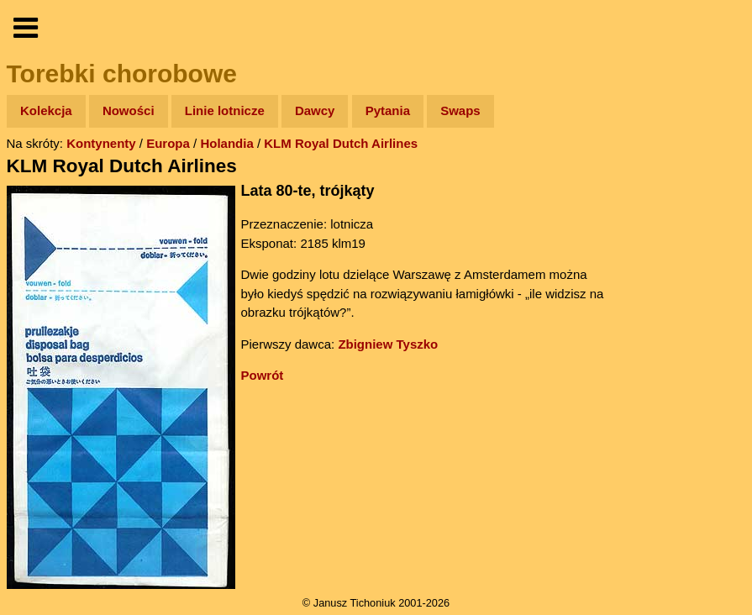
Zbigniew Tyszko (388, 344)
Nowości (129, 110)
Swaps (460, 110)
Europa (168, 143)
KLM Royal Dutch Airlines (341, 143)
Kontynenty (101, 143)
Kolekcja (46, 110)
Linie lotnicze (225, 110)
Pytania (387, 110)
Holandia (226, 143)
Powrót (262, 375)
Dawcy (315, 110)
